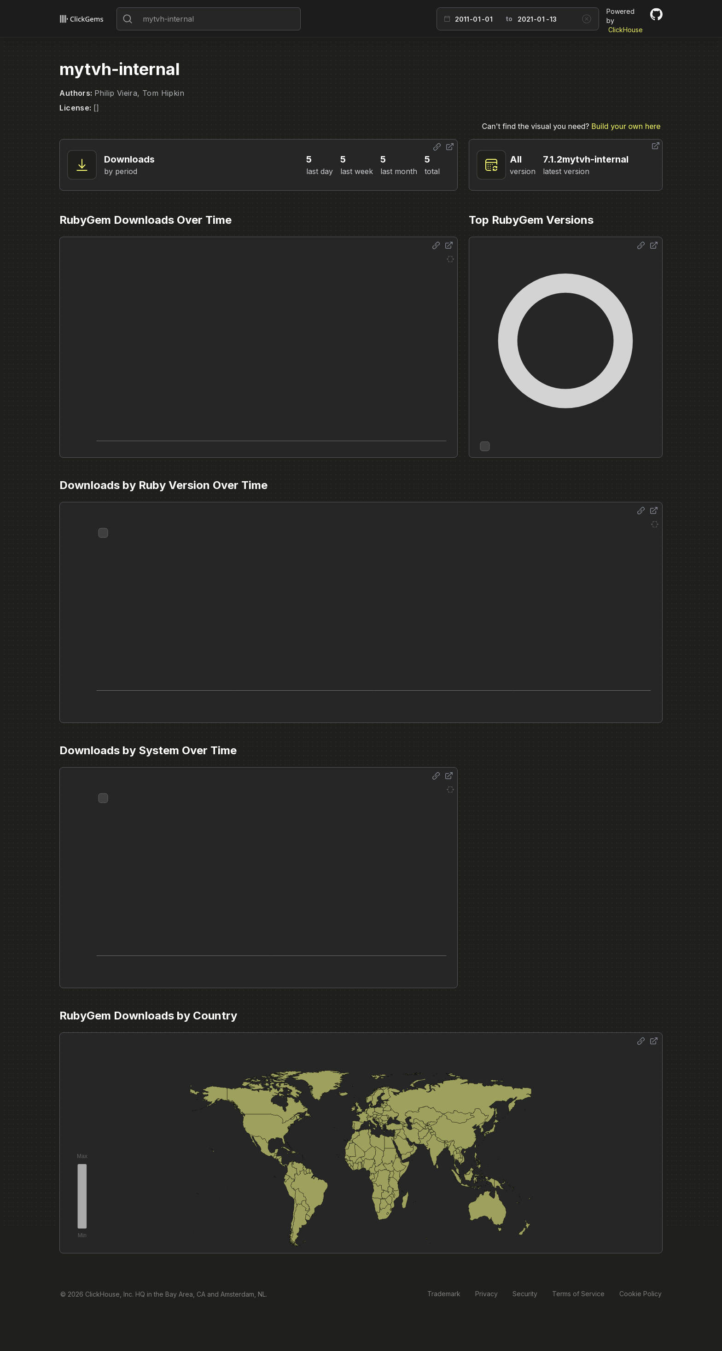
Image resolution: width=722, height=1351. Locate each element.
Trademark (443, 1294)
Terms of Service (578, 1294)
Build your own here (625, 126)
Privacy (486, 1294)
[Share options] (437, 146)
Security (524, 1294)
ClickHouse (625, 30)
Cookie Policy (640, 1294)
